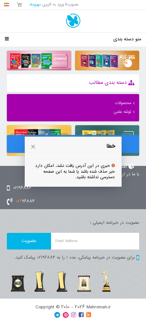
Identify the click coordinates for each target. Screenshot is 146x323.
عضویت (72, 4)
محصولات (123, 103)
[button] (33, 146)
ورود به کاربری (47, 4)
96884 (21, 201)
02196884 (19, 188)
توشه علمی (122, 111)
